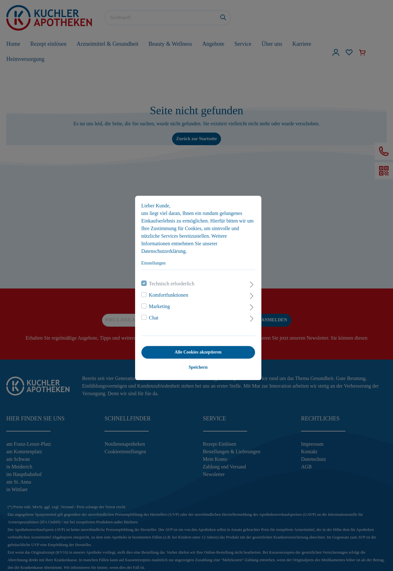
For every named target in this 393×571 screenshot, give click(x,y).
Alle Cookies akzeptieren (196, 350)
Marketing (158, 304)
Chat (152, 315)
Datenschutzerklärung (162, 249)
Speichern (196, 365)
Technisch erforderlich (170, 281)
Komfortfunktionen (167, 292)
